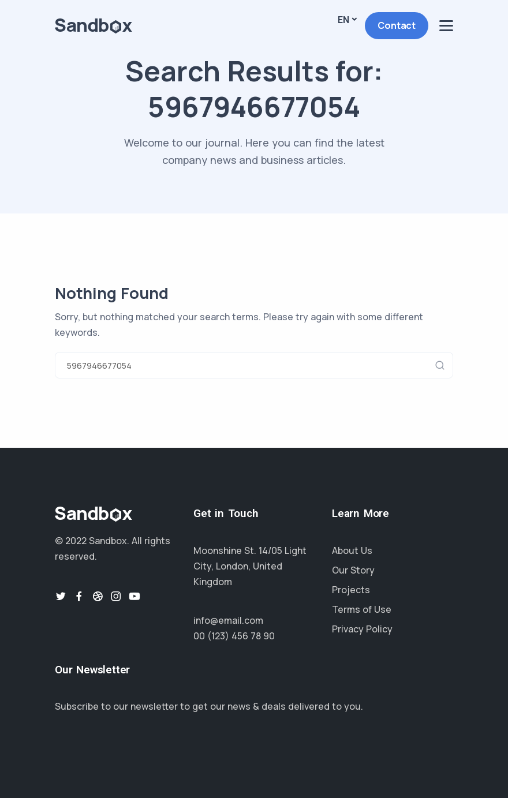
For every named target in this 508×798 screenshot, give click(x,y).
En (343, 19)
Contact (397, 25)
